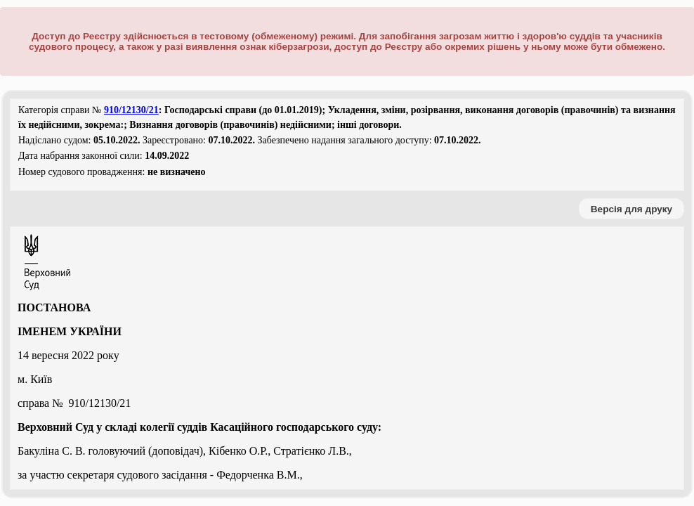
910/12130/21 (131, 110)
